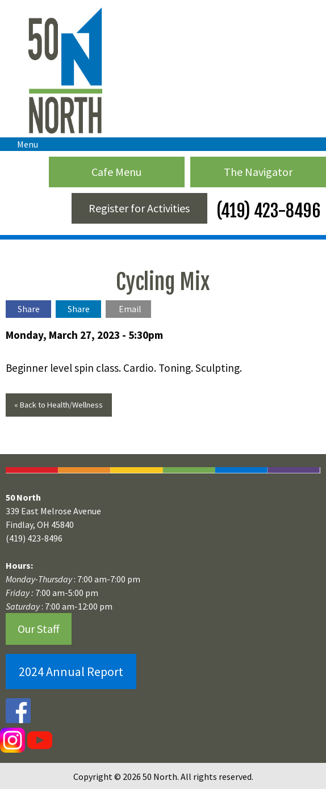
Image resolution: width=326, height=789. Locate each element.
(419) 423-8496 (266, 210)
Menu (22, 144)
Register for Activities (139, 208)
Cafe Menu (116, 172)
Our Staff (39, 629)
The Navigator (258, 172)
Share (29, 308)
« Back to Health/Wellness (58, 405)
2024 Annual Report (71, 671)
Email (130, 308)
